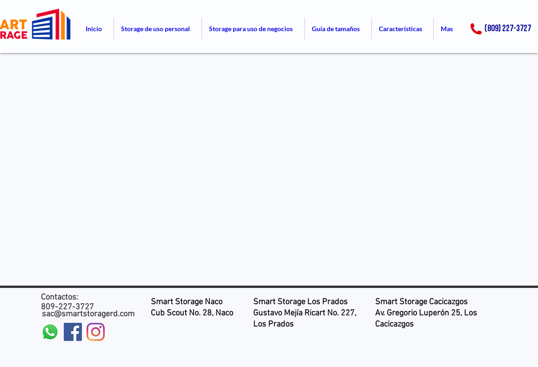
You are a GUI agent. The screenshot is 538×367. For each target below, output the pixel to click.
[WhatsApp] (50, 332)
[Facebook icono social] (73, 332)
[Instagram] (96, 332)
